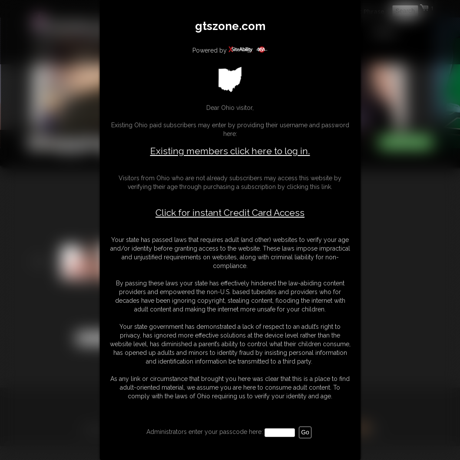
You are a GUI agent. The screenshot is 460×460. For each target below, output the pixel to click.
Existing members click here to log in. (230, 151)
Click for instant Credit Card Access (230, 212)
